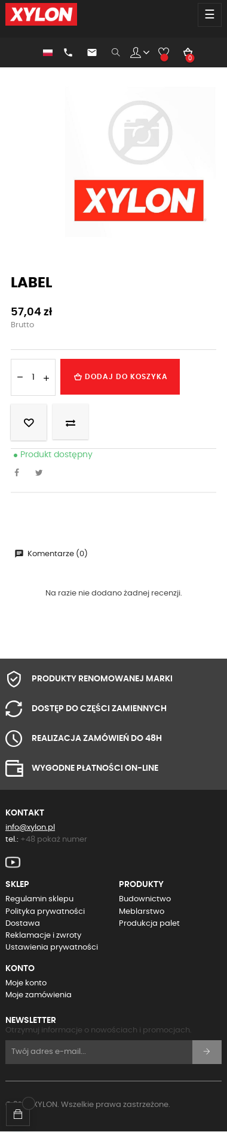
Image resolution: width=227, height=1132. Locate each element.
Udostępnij (20, 474)
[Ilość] (33, 377)
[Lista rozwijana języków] (41, 52)
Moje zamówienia (38, 995)
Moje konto (26, 983)
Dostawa (22, 924)
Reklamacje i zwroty (43, 935)
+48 (53, 839)
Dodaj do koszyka (120, 376)
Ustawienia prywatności (51, 947)
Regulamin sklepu (39, 899)
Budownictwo (145, 899)
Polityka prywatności (45, 912)
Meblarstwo (141, 912)
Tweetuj (42, 474)
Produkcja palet (149, 924)
